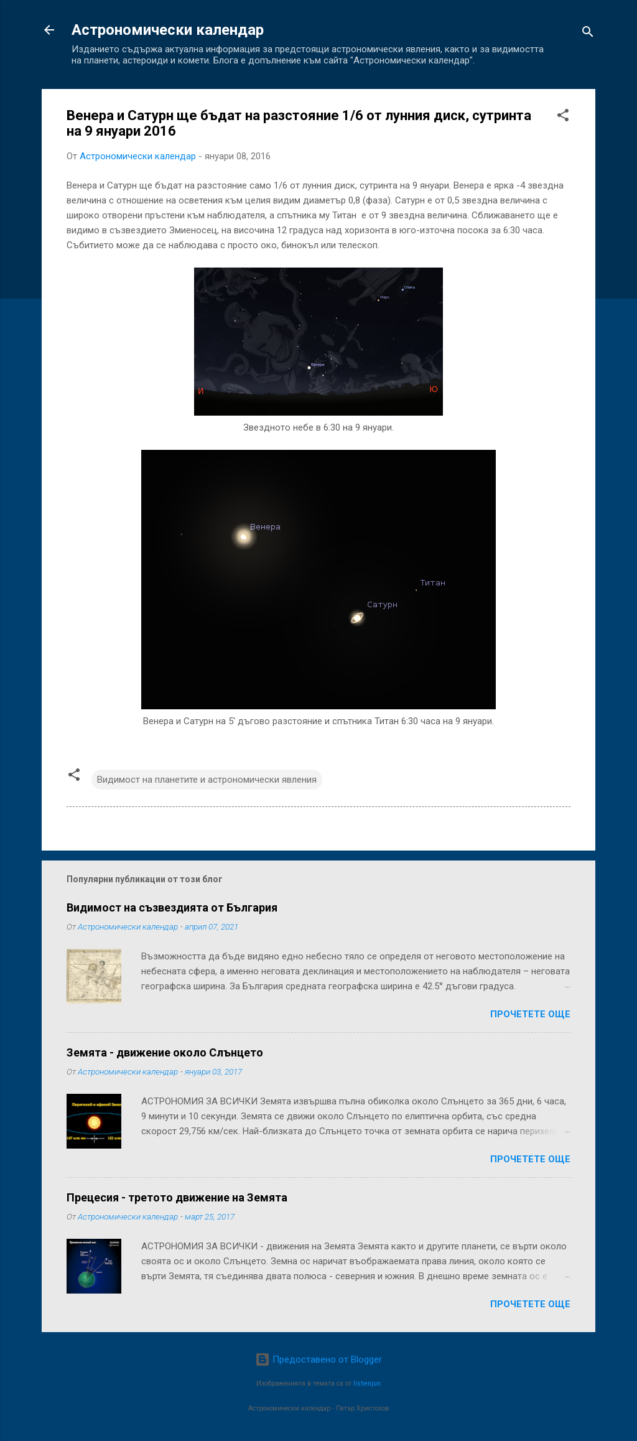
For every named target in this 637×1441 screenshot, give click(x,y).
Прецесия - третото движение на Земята (177, 1197)
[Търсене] (587, 34)
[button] (563, 117)
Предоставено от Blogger (318, 1359)
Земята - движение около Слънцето (165, 1052)
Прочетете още (530, 1014)
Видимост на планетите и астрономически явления (207, 779)
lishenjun (367, 1383)
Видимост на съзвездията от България (172, 907)
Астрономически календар (168, 30)
